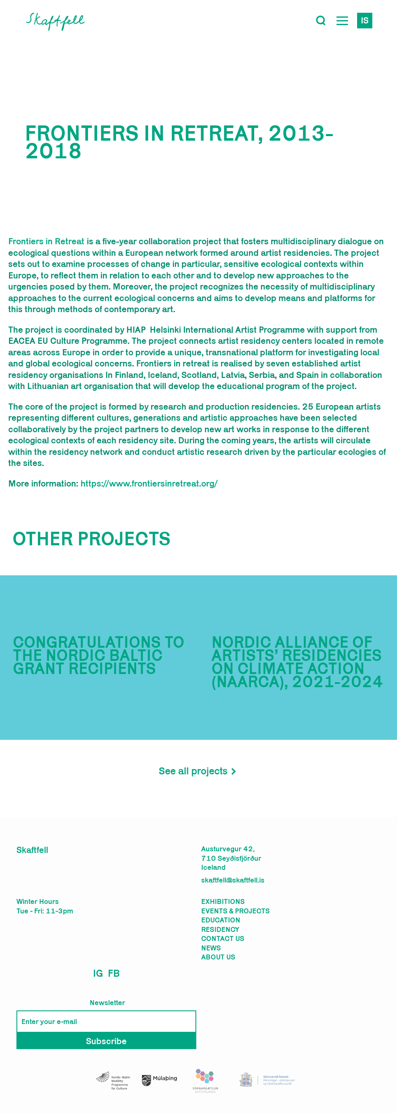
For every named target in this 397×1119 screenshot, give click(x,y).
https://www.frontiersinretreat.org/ (149, 483)
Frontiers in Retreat (46, 241)
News (211, 948)
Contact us (222, 938)
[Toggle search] (321, 20)
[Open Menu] (342, 20)
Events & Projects (235, 911)
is (365, 20)
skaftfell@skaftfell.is (233, 880)
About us (218, 957)
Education (220, 920)
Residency (220, 929)
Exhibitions (223, 901)
